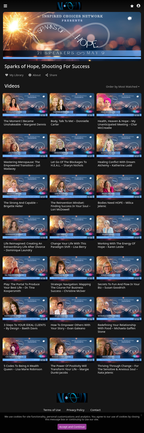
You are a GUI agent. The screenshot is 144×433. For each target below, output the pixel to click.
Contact (95, 410)
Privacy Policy (75, 410)
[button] (138, 6)
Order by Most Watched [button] (121, 86)
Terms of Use (52, 410)
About (34, 75)
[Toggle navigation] (5, 6)
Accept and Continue (72, 427)
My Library (13, 75)
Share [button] (51, 75)
